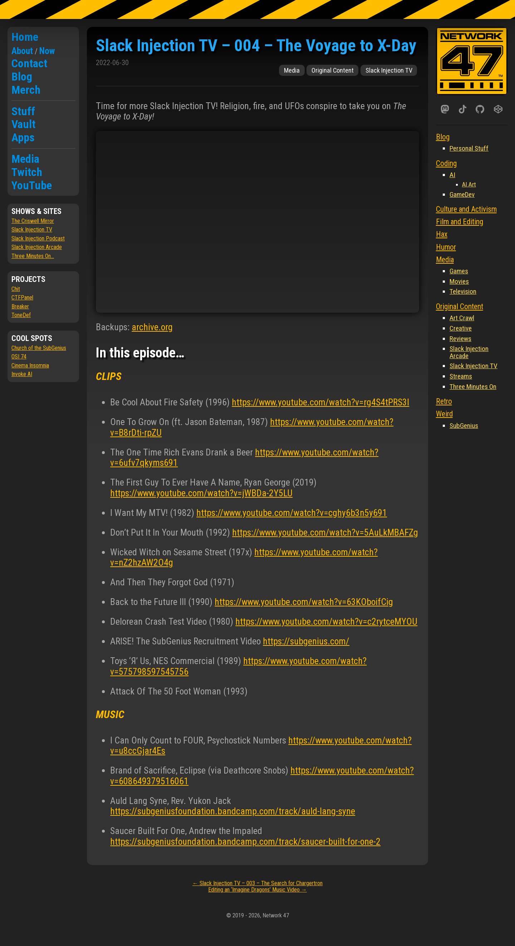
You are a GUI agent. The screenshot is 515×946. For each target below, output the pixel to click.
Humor (446, 247)
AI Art (469, 184)
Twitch (26, 172)
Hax (441, 234)
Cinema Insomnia (30, 365)
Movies (459, 281)
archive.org (152, 327)
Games (459, 271)
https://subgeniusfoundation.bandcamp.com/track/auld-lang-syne (232, 811)
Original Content (333, 70)
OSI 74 (18, 356)
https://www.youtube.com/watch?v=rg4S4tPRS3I (320, 402)
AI (452, 175)
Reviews (460, 339)
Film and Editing (459, 221)
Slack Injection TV (31, 229)
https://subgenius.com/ (306, 641)
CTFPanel (22, 297)
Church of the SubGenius (38, 348)
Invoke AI (21, 374)
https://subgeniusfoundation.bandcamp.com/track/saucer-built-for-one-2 (245, 841)
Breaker (20, 306)
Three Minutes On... (32, 256)
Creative (461, 328)
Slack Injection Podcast (38, 238)
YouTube (31, 185)
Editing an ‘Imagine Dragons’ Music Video (257, 889)
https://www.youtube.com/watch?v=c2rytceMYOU (326, 621)
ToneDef (21, 315)
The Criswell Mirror (32, 221)
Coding (446, 163)
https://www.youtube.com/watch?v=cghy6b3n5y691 (291, 512)
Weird (444, 413)
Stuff (23, 111)
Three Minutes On (473, 386)
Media (25, 159)
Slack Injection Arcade (36, 247)
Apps (23, 137)
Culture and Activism (466, 209)
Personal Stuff (469, 148)
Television (463, 291)
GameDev (462, 194)
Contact (29, 63)
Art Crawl (462, 318)
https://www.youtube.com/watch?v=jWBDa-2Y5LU (201, 493)
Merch (25, 90)
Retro (444, 401)
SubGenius (464, 425)
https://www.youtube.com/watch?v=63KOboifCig (304, 601)
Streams (461, 376)
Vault (23, 124)
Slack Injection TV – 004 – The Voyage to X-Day (256, 45)
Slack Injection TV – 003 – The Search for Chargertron (257, 883)
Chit (15, 289)
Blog (21, 76)
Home (24, 37)
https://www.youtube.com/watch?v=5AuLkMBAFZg (325, 532)
